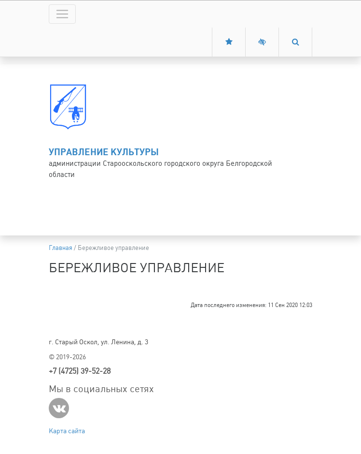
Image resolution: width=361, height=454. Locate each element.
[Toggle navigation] (62, 14)
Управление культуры (104, 151)
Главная (60, 247)
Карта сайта (67, 431)
